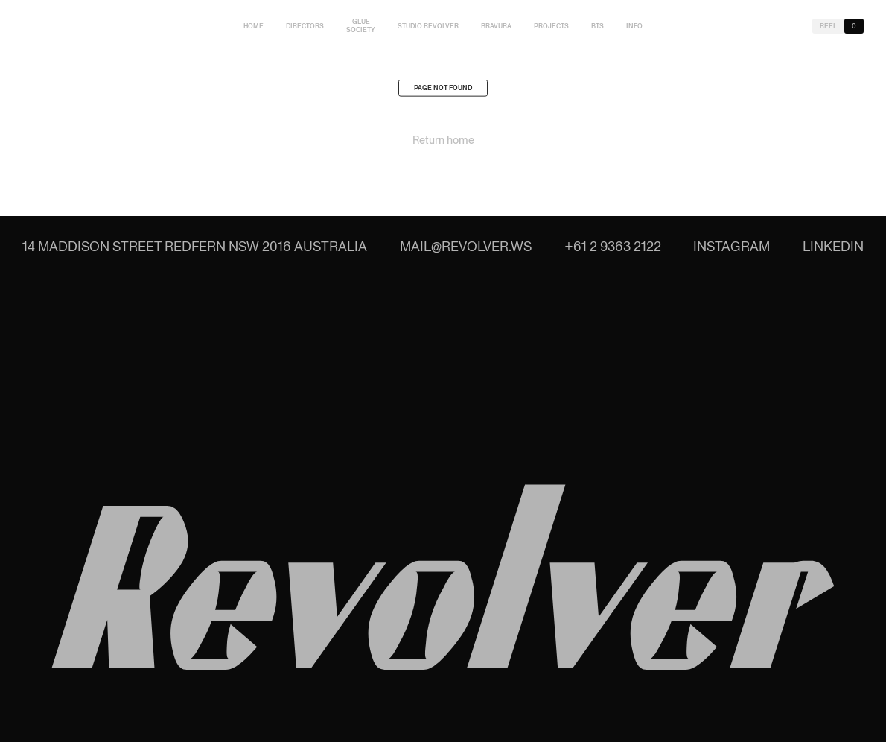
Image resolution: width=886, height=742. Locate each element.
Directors (305, 26)
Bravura (496, 26)
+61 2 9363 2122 (612, 246)
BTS (597, 26)
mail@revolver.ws (466, 246)
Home (253, 26)
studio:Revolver (428, 26)
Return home (443, 142)
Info (634, 26)
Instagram (731, 246)
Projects (551, 26)
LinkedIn (833, 246)
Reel (828, 26)
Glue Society (360, 25)
